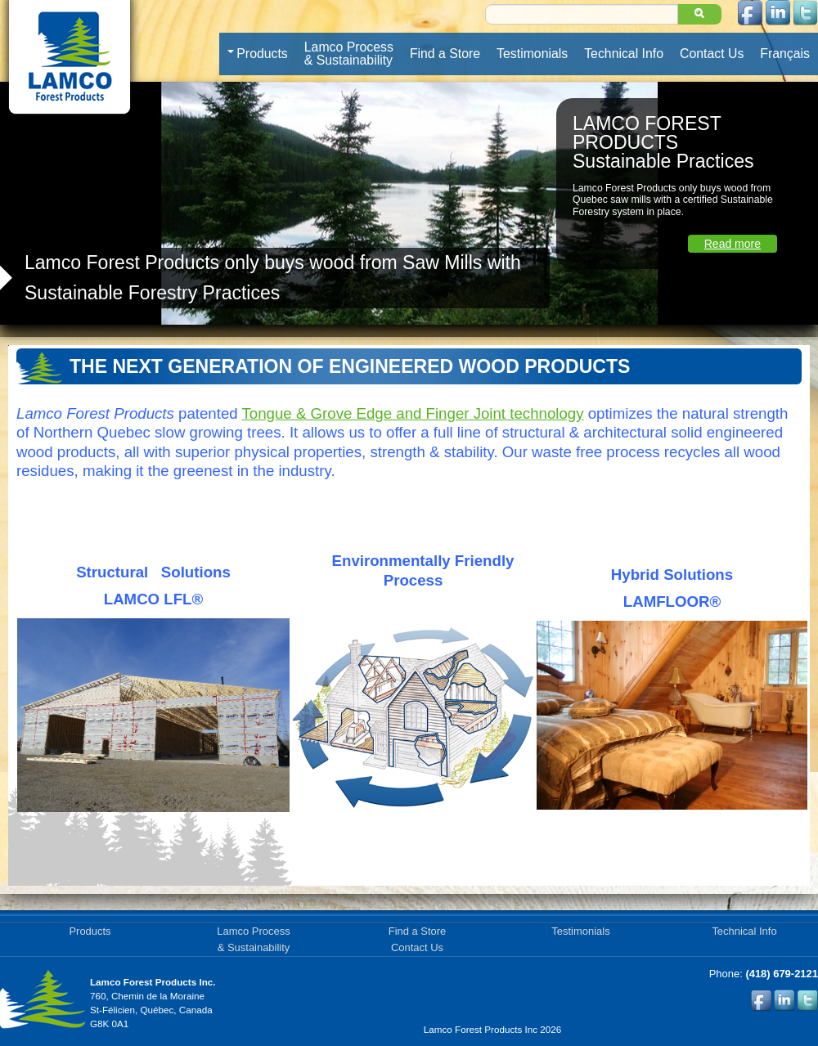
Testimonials (532, 54)
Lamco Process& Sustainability (348, 53)
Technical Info (623, 54)
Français (785, 54)
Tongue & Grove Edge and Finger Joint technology (413, 413)
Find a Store (445, 54)
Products (257, 54)
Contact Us (712, 54)
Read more (732, 243)
